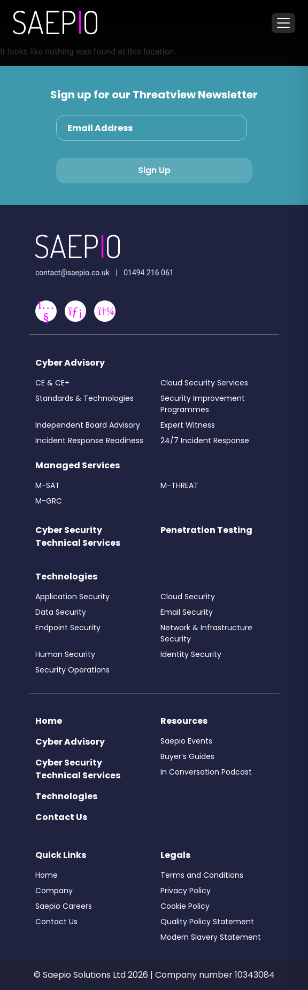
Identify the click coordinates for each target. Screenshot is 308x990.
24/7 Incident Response (204, 440)
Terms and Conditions (201, 875)
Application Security (72, 596)
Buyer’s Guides (187, 756)
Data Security (60, 612)
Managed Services (77, 465)
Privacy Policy (185, 890)
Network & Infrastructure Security (206, 633)
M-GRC (48, 501)
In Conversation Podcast (206, 772)
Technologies (66, 576)
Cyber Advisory (70, 363)
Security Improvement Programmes (202, 404)
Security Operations (72, 669)
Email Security (186, 612)
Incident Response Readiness (89, 440)
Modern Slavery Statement (210, 937)
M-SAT (47, 485)
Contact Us (61, 817)
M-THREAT (179, 485)
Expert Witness (187, 425)
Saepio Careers (63, 906)
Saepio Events (186, 741)
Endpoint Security (68, 627)
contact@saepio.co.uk (72, 272)
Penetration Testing (206, 530)
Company (54, 890)
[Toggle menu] (283, 23)
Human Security (65, 654)
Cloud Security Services (204, 382)
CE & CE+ (52, 382)
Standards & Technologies (84, 398)
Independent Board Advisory (87, 425)
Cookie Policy (185, 906)
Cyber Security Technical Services (77, 536)
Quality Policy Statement (207, 921)
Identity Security (190, 654)
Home (48, 721)
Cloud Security (187, 596)
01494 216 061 (149, 272)
